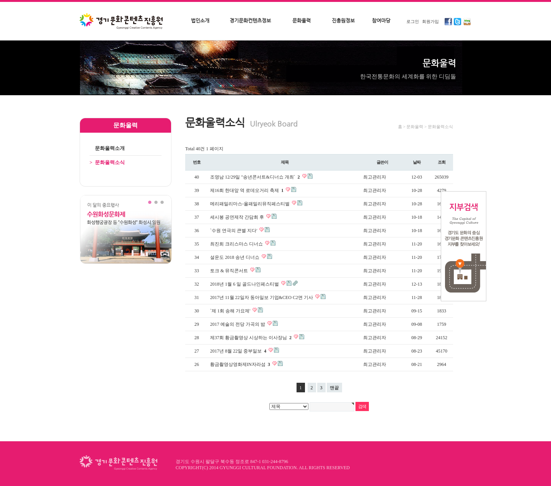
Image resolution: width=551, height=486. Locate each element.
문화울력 (301, 20)
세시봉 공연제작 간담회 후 (237, 217)
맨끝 (334, 387)
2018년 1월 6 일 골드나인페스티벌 (245, 284)
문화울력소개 (107, 148)
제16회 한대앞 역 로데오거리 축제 (247, 190)
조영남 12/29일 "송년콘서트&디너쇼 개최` (255, 177)
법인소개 (200, 20)
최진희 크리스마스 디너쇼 (237, 244)
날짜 (417, 162)
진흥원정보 (343, 20)
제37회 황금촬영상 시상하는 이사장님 (251, 337)
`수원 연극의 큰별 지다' (234, 230)
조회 (441, 162)
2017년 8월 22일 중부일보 (238, 351)
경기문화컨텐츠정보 (250, 20)
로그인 (412, 21)
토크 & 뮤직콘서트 (229, 270)
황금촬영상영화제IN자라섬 (240, 364)
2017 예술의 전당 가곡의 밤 (238, 324)
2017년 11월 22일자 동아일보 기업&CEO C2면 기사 (262, 297)
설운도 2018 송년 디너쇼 (235, 257)
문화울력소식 (107, 162)
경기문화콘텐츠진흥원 (122, 21)
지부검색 (463, 246)
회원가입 (430, 21)
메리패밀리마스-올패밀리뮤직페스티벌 (250, 203)
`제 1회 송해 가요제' (230, 311)
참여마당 (381, 20)
